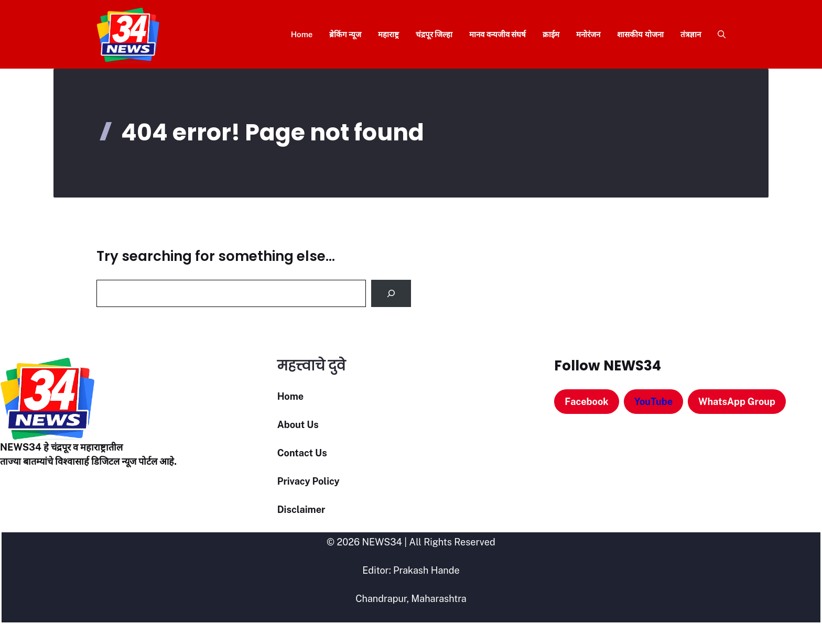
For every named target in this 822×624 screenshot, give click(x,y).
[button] (717, 34)
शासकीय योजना (640, 34)
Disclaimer (301, 509)
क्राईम (551, 34)
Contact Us (302, 452)
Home (302, 34)
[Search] (391, 293)
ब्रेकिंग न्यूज (345, 34)
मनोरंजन (588, 34)
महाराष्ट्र (388, 34)
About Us (298, 424)
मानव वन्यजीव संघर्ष (497, 34)
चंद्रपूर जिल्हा (434, 34)
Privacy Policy (308, 481)
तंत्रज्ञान (690, 34)
